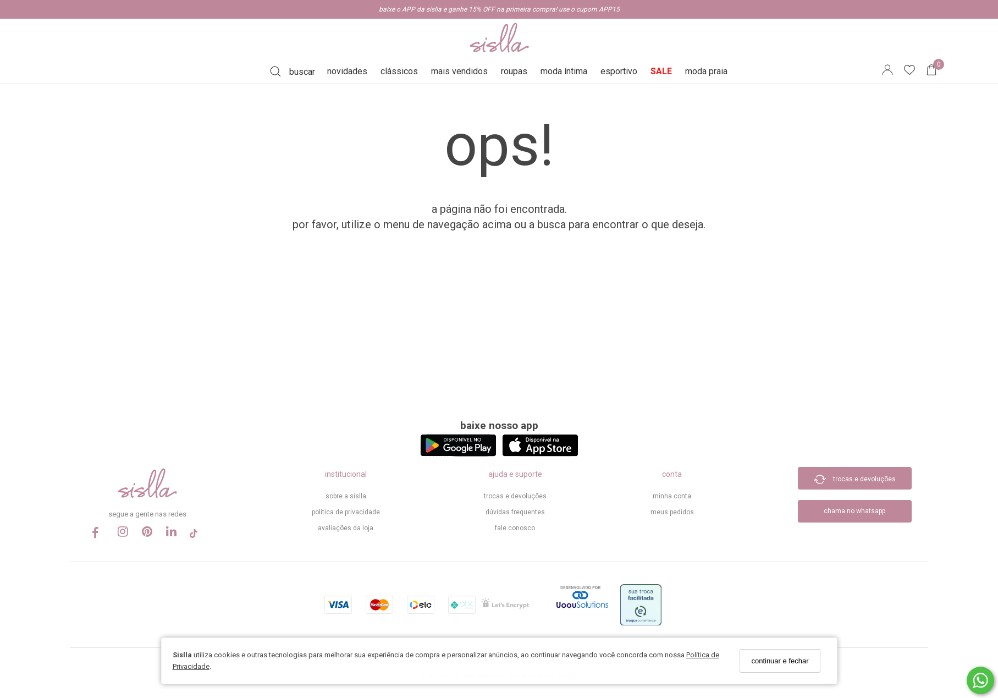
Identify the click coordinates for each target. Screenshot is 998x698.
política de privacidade (346, 512)
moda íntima (564, 71)
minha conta (672, 496)
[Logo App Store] (540, 453)
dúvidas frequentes (515, 512)
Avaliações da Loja (345, 528)
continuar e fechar (779, 661)
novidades (347, 71)
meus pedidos (672, 512)
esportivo (618, 71)
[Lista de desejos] (915, 71)
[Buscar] (292, 72)
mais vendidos (459, 71)
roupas (514, 71)
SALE (661, 71)
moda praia (706, 71)
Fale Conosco (515, 528)
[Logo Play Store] (458, 453)
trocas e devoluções (515, 496)
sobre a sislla (346, 496)
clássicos (399, 71)
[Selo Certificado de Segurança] (505, 606)
